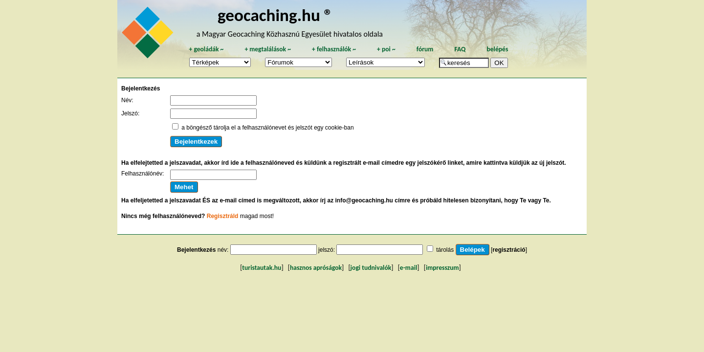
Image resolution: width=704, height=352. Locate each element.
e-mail (408, 268)
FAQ (459, 49)
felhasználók (334, 49)
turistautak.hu (261, 268)
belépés (497, 49)
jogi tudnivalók (371, 268)
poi (386, 49)
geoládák (206, 49)
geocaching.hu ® (275, 14)
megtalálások (267, 49)
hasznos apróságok (316, 268)
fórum (425, 49)
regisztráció (508, 249)
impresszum (442, 268)
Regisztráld (223, 216)
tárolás (445, 249)
